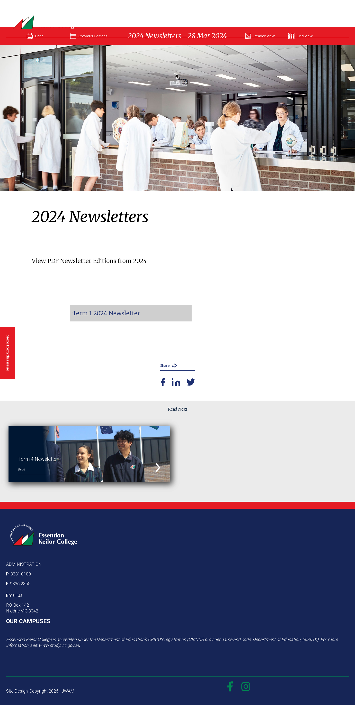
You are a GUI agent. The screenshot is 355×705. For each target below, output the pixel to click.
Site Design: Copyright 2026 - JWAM (40, 691)
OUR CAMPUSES (28, 621)
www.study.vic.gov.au (59, 645)
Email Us (14, 595)
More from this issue (8, 352)
